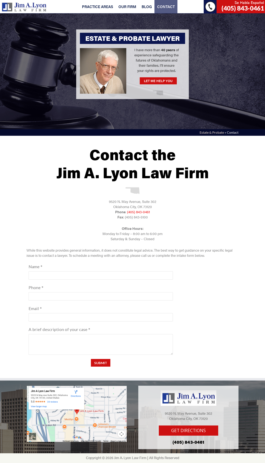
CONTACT (166, 6)
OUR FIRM (127, 6)
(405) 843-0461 (243, 8)
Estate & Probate (212, 132)
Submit (100, 363)
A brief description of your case (58, 329)
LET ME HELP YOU (158, 80)
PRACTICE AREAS (97, 6)
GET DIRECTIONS (188, 430)
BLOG (147, 6)
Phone (35, 287)
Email (34, 308)
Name (34, 266)
